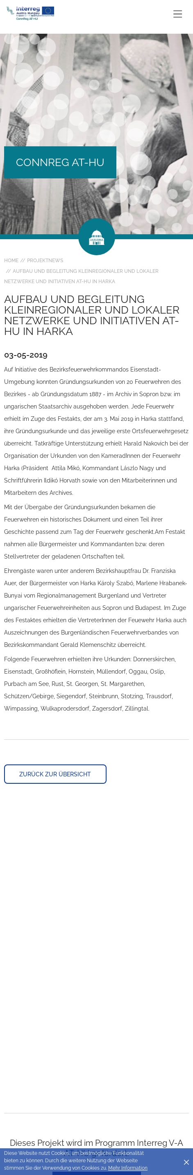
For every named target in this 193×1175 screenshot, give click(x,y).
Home (11, 260)
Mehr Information (128, 1168)
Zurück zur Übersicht (55, 774)
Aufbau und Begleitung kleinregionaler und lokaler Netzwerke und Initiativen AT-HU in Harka (81, 276)
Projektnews (45, 260)
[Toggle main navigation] (177, 14)
